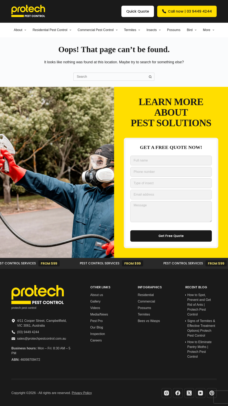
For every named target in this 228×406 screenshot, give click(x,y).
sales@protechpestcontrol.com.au (41, 338)
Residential (146, 295)
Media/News (99, 314)
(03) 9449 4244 (28, 332)
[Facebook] (178, 393)
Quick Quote (137, 11)
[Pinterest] (212, 393)
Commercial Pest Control (98, 30)
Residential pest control (53, 30)
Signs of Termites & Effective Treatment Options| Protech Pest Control (201, 328)
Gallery (95, 301)
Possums (173, 30)
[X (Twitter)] (189, 393)
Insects (154, 30)
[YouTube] (200, 393)
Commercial (146, 301)
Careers (96, 340)
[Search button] (150, 77)
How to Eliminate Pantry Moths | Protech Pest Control (199, 349)
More (209, 30)
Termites (133, 30)
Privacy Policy (82, 393)
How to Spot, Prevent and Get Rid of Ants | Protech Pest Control (199, 304)
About (21, 30)
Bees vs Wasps (149, 321)
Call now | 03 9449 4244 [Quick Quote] (187, 11)
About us (96, 295)
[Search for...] (109, 77)
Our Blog (96, 327)
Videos (95, 308)
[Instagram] (166, 393)
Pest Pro (96, 321)
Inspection (97, 334)
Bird (192, 30)
